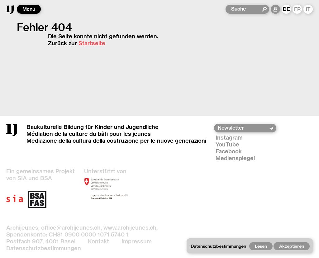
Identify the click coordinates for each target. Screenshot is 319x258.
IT (308, 9)
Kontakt (98, 241)
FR (297, 9)
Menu (28, 9)
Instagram (229, 137)
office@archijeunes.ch (71, 227)
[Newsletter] (243, 128)
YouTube (227, 144)
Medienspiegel (235, 158)
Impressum (136, 241)
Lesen (261, 246)
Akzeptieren (291, 246)
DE (286, 9)
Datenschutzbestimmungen (43, 248)
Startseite (92, 43)
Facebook (229, 151)
